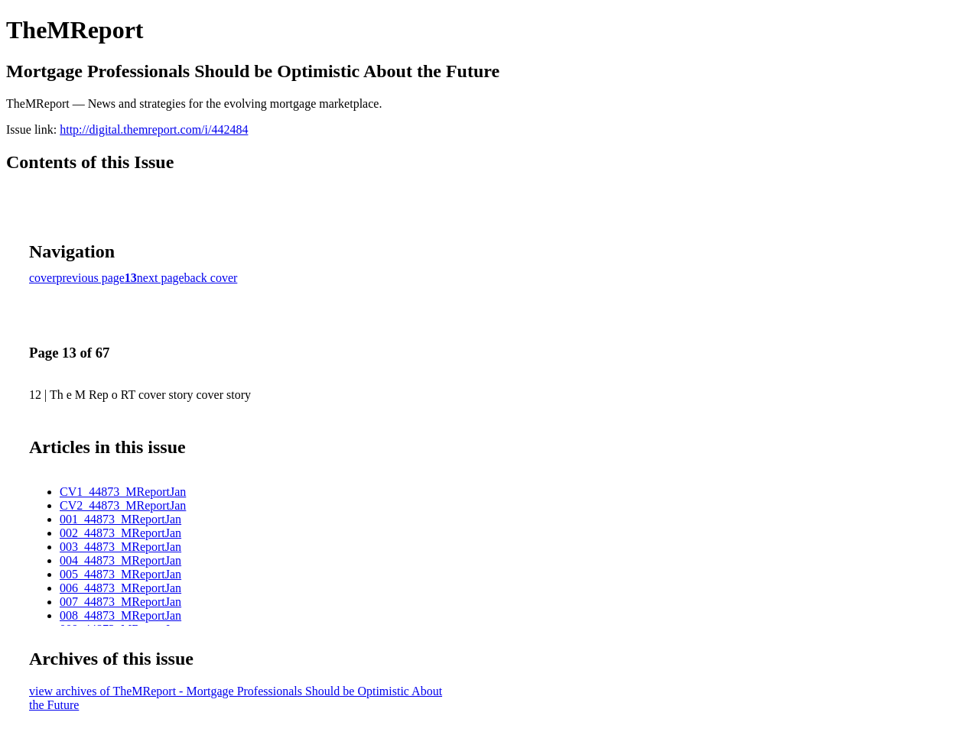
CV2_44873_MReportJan (123, 505)
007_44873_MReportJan (120, 601)
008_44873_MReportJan (120, 615)
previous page (91, 277)
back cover (211, 277)
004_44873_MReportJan (120, 560)
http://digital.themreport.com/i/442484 (154, 129)
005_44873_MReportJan (120, 574)
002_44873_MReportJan (120, 532)
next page (160, 277)
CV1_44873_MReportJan (123, 491)
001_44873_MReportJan (120, 519)
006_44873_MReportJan (120, 587)
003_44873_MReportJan (120, 546)
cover (43, 277)
